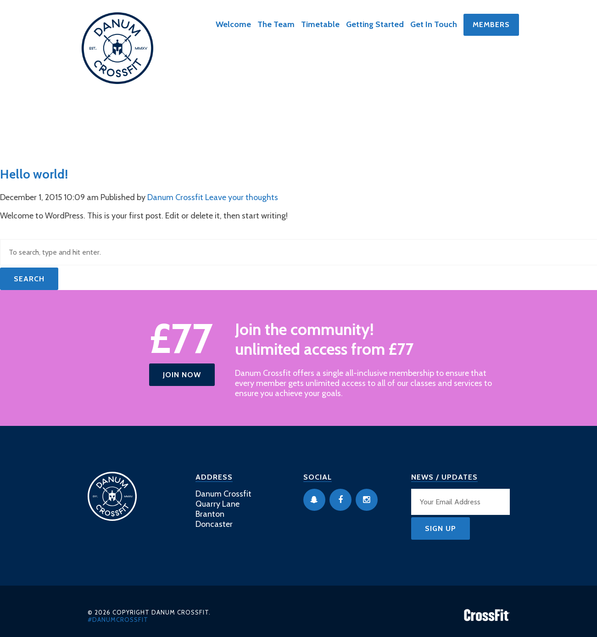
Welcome (233, 24)
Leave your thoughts (241, 197)
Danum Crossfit (175, 197)
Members (491, 24)
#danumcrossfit (118, 619)
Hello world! (34, 174)
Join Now (182, 374)
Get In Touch (433, 24)
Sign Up (440, 528)
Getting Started (375, 24)
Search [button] (29, 278)
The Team (276, 24)
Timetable (320, 24)
